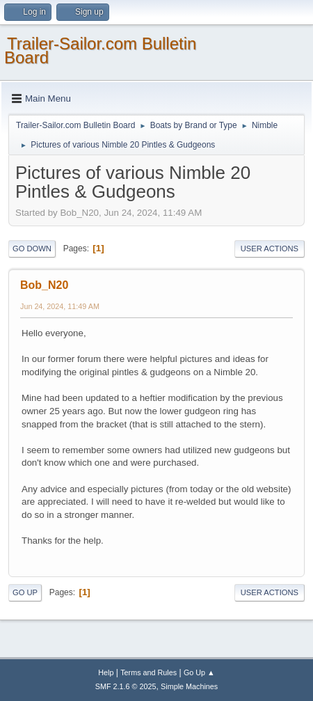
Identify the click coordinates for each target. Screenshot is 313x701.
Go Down (32, 248)
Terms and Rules (148, 672)
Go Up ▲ (199, 672)
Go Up (25, 592)
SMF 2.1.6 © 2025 (125, 686)
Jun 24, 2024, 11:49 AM (59, 306)
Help (105, 672)
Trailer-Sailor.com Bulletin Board (100, 50)
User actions (269, 248)
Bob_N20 (44, 285)
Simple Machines (189, 686)
